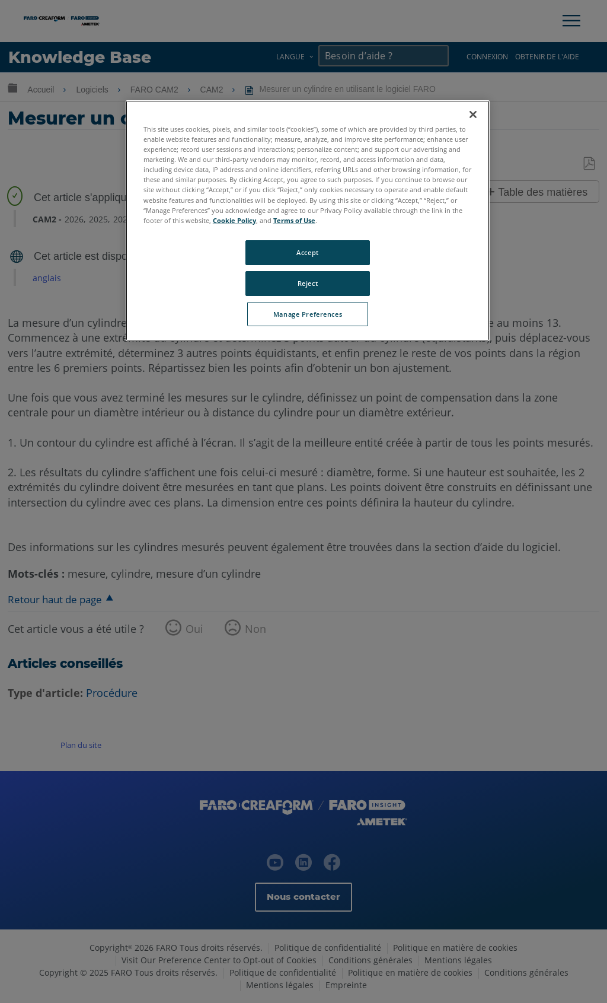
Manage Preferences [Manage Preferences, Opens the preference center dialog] (307, 314)
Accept (307, 252)
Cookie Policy (234, 220)
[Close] (473, 114)
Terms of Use (294, 220)
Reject (308, 283)
